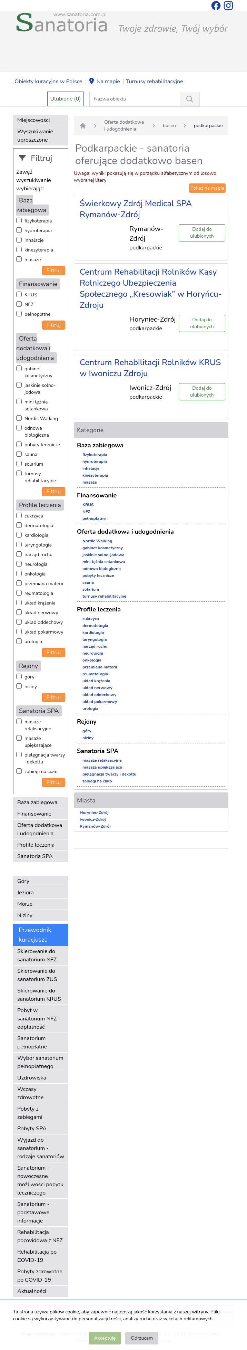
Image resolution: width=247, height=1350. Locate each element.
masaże (32, 259)
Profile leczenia (36, 845)
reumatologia (38, 593)
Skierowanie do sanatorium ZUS (37, 975)
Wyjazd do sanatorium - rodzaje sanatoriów (40, 1148)
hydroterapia (38, 230)
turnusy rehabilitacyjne (40, 477)
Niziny (24, 915)
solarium (33, 464)
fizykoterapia (38, 221)
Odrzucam (142, 1338)
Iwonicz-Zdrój (93, 819)
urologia (33, 641)
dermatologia (38, 525)
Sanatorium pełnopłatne (32, 1042)
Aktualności (31, 1291)
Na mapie (104, 82)
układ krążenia (40, 603)
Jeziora (25, 892)
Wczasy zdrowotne (30, 1093)
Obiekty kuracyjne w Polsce (48, 81)
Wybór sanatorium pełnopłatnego (40, 1062)
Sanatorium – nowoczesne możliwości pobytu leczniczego (40, 1180)
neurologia (36, 564)
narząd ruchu (38, 554)
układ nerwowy (41, 612)
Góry (23, 881)
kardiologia (36, 535)
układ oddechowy (43, 622)
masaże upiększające (38, 742)
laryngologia (38, 545)
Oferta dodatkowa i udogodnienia (39, 829)
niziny (30, 686)
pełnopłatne (37, 314)
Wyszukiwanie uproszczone (35, 136)
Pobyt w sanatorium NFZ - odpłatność (38, 1019)
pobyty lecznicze (42, 444)
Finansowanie (34, 814)
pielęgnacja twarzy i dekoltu (44, 758)
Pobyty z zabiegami (29, 1113)
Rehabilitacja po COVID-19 (37, 1256)
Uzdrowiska (31, 1078)
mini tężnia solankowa (36, 405)
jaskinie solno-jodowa (40, 389)
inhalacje (33, 240)
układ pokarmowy (43, 632)
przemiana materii (43, 583)
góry (29, 677)
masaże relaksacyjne (37, 725)
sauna (30, 454)
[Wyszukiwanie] (190, 99)
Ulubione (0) (65, 99)
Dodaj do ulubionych (202, 232)
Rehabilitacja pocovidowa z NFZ (40, 1236)
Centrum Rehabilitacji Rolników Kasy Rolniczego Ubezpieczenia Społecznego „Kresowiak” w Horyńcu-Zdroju (151, 288)
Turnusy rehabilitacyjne (154, 81)
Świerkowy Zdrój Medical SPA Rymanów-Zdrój (136, 209)
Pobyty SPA (32, 1128)
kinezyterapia (38, 250)
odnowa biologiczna (36, 431)
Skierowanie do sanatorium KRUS (39, 995)
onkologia (35, 574)
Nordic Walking (41, 418)
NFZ (28, 304)
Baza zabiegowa (37, 802)
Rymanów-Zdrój (95, 826)
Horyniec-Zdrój (94, 812)
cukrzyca (33, 516)
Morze (24, 904)
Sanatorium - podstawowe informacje (33, 1212)
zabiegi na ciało (41, 771)
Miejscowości (33, 120)
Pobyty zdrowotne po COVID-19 (39, 1276)
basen (169, 125)
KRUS (30, 295)
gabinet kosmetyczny (38, 372)
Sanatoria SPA (35, 856)
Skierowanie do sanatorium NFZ (37, 955)
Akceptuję (105, 1338)
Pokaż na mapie (207, 188)
